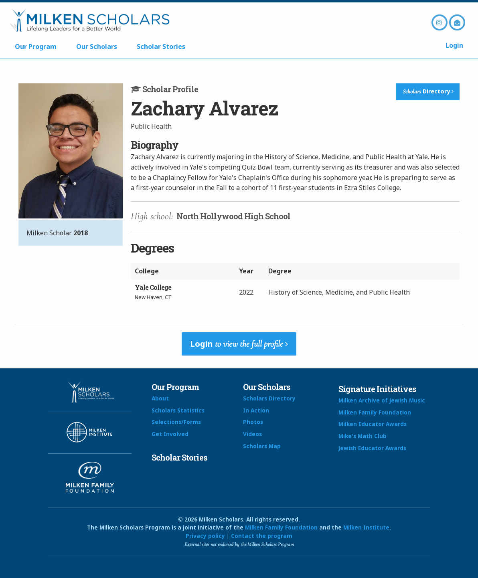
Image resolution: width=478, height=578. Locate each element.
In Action (256, 410)
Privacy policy (205, 536)
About (160, 398)
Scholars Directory (269, 398)
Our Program (36, 46)
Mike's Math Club (362, 436)
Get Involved (170, 434)
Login (454, 45)
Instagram (439, 22)
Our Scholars (96, 46)
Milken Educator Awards (372, 424)
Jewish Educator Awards (372, 448)
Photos (253, 422)
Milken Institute (366, 527)
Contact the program (261, 536)
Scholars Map (262, 446)
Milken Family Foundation (374, 412)
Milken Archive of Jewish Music (381, 400)
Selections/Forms (176, 422)
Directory (428, 91)
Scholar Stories (161, 46)
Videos (252, 434)
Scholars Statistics (178, 410)
